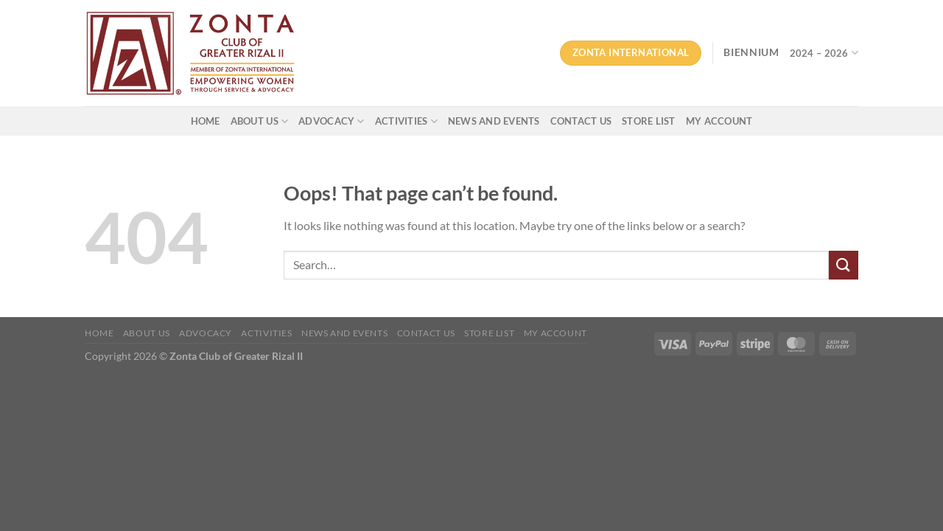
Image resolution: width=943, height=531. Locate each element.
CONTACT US (581, 121)
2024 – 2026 (824, 53)
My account (719, 121)
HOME (205, 121)
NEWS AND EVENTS (494, 121)
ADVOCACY (331, 121)
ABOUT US (260, 121)
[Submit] (843, 265)
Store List (649, 121)
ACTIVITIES (406, 121)
